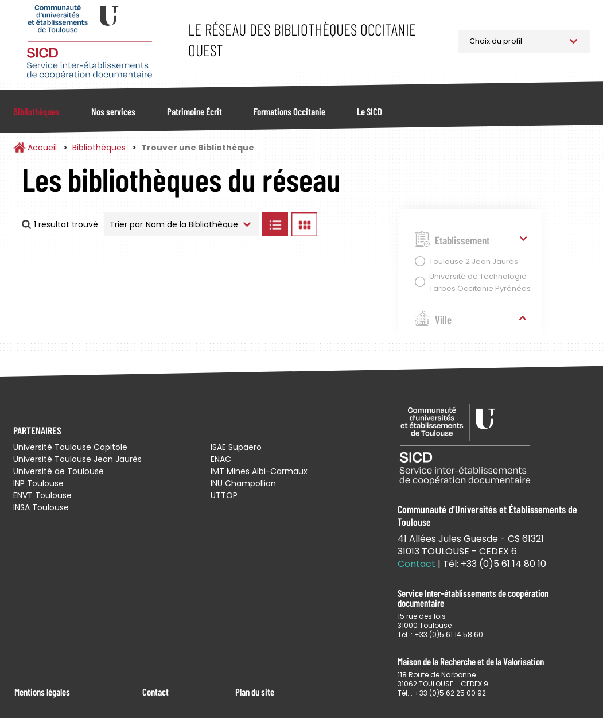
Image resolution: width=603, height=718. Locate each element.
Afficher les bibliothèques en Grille (304, 224)
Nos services (113, 111)
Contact (155, 691)
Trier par (126, 224)
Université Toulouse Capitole (70, 447)
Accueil (42, 147)
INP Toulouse (38, 483)
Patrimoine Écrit (194, 111)
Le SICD (369, 111)
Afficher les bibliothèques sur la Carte (354, 224)
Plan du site (254, 691)
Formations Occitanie (289, 111)
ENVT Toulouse (42, 495)
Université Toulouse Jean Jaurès (77, 459)
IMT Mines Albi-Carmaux (259, 471)
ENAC (221, 459)
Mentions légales (42, 691)
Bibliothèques (36, 111)
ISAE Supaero (236, 447)
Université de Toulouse (58, 471)
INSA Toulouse (41, 507)
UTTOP (224, 495)
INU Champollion (243, 483)
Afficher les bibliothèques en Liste (275, 224)
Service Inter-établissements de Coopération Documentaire (89, 41)
